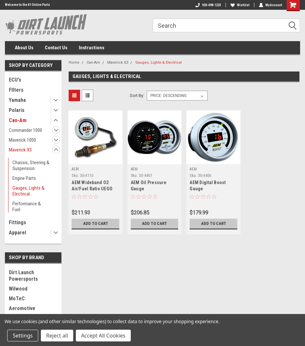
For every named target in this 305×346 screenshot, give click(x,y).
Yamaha (17, 100)
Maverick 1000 (22, 140)
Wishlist (239, 5)
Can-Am (17, 120)
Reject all (57, 335)
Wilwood (18, 289)
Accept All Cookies (103, 335)
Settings (23, 335)
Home (74, 62)
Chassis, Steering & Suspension (30, 165)
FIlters (16, 90)
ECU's (15, 80)
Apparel (17, 232)
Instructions (91, 48)
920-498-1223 (208, 5)
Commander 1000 (25, 130)
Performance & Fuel (26, 206)
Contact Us (56, 48)
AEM (75, 169)
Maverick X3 (20, 150)
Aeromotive (22, 308)
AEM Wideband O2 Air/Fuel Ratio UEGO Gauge (92, 188)
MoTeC (17, 298)
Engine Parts (24, 178)
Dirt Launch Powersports (23, 275)
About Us (24, 48)
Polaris (17, 110)
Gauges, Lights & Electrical (28, 191)
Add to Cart (95, 223)
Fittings (17, 222)
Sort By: (137, 95)
